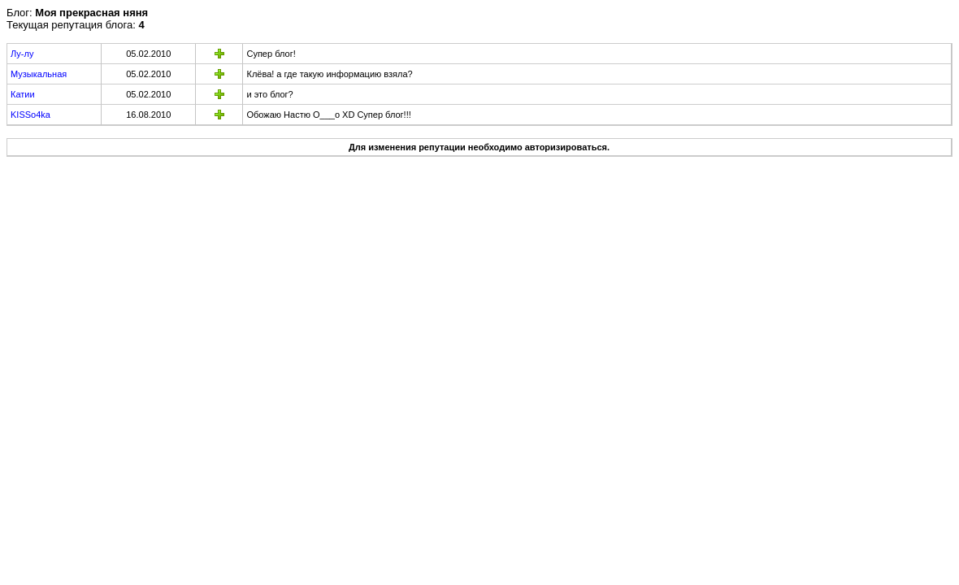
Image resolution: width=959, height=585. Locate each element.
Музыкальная (39, 74)
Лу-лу (22, 53)
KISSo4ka (30, 114)
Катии (23, 94)
